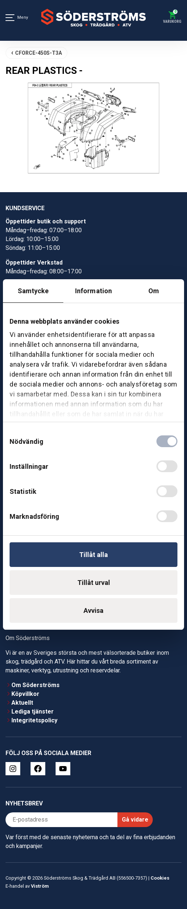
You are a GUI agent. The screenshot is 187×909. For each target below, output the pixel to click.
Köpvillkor (25, 693)
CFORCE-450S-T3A (38, 53)
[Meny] (10, 17)
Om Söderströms (35, 685)
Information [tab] (93, 291)
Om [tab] (153, 291)
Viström (40, 886)
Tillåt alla (93, 554)
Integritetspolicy (34, 720)
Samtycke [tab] (33, 291)
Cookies (160, 878)
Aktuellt (22, 702)
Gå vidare (135, 819)
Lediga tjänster (32, 711)
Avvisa (93, 610)
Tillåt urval (93, 582)
